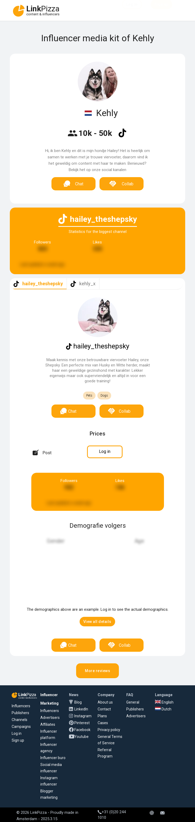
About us (105, 702)
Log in (16, 733)
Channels (19, 720)
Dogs (104, 395)
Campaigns (21, 726)
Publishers (20, 713)
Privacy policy (109, 730)
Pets (89, 395)
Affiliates (47, 724)
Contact (104, 709)
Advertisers (50, 717)
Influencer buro (53, 758)
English (164, 702)
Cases (103, 723)
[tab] (38, 283)
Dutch (163, 709)
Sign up (18, 740)
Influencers (21, 706)
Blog (78, 702)
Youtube (81, 736)
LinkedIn (81, 709)
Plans (102, 716)
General (132, 702)
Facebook (82, 730)
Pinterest (82, 723)
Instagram (83, 716)
